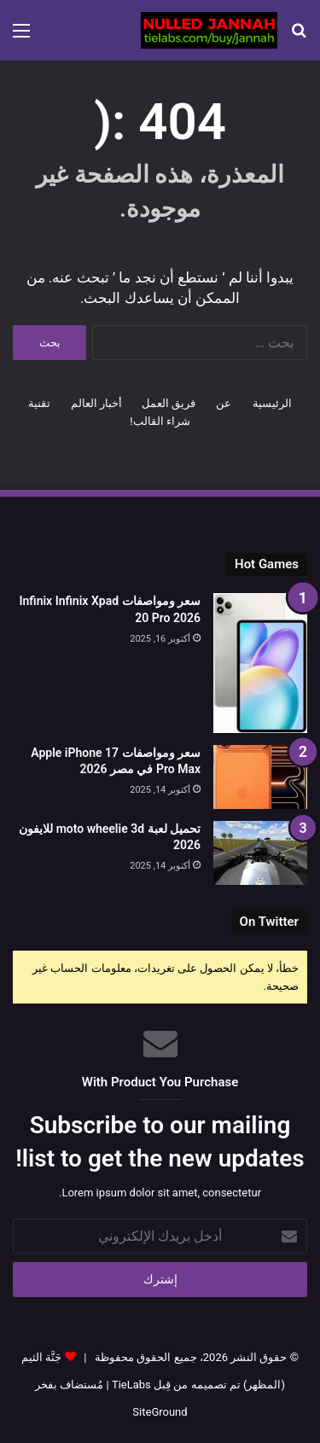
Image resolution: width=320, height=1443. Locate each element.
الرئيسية (272, 403)
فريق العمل (168, 403)
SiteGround (159, 1411)
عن (223, 403)
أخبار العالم (96, 403)
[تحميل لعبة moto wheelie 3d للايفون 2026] (260, 853)
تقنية (39, 403)
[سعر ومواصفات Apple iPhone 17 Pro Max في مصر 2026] (260, 777)
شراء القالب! (160, 421)
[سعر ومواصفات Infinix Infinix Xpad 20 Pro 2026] (260, 662)
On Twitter (269, 921)
